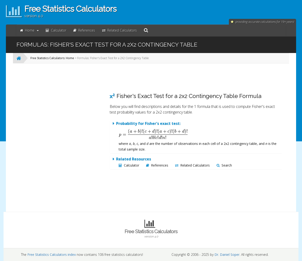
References (157, 165)
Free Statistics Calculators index (51, 254)
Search (224, 165)
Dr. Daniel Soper (226, 254)
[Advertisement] (67, 137)
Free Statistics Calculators (151, 233)
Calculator (129, 165)
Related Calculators (192, 165)
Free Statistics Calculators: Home (52, 58)
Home (29, 30)
